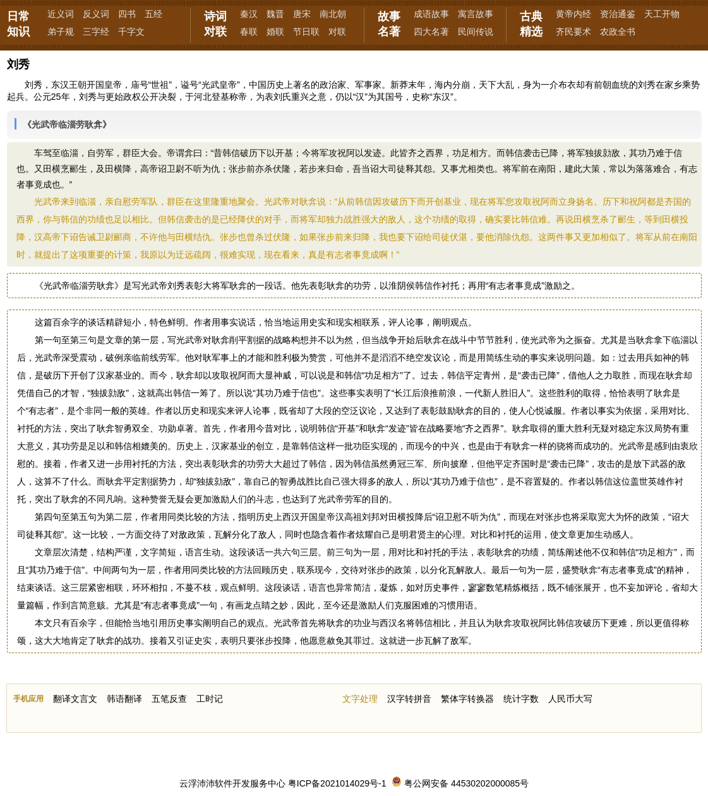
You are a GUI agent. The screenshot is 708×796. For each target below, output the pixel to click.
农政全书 (617, 32)
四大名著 (431, 32)
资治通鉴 (617, 14)
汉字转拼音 (409, 699)
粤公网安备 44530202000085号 (460, 783)
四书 (127, 14)
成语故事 (431, 14)
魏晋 (275, 14)
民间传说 (475, 32)
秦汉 (249, 14)
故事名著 (389, 24)
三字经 (96, 32)
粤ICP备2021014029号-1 (337, 783)
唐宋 (302, 14)
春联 (249, 32)
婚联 (275, 32)
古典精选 (531, 24)
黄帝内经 (573, 14)
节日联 (306, 32)
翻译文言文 (75, 699)
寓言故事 (475, 14)
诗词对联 (215, 24)
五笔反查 (169, 699)
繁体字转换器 (467, 699)
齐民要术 (573, 32)
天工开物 (662, 14)
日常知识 (18, 24)
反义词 (96, 14)
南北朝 (333, 14)
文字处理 (360, 699)
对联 (337, 32)
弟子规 (60, 32)
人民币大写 (570, 699)
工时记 (209, 699)
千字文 (131, 32)
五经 (153, 14)
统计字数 (521, 699)
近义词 (60, 14)
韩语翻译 (124, 699)
